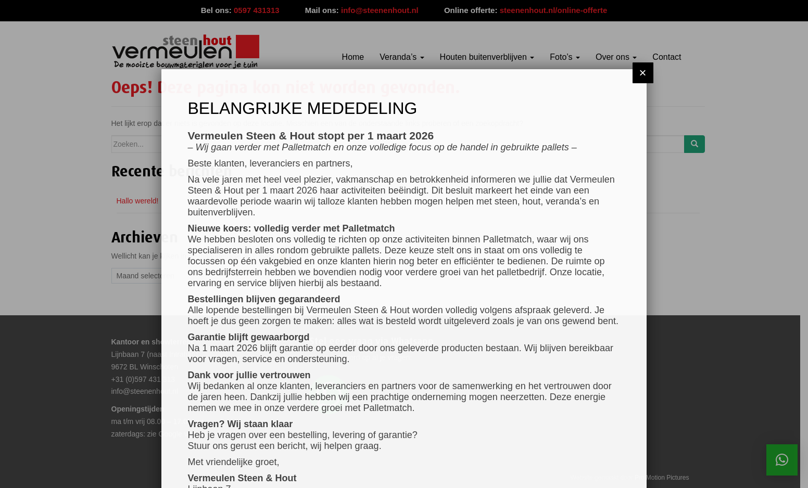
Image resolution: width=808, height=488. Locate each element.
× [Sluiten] (643, 55)
